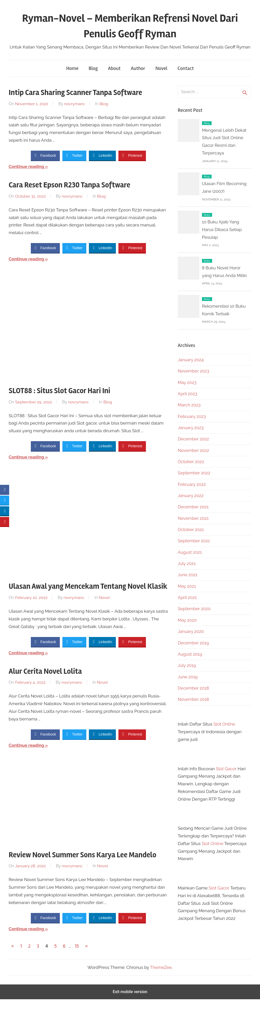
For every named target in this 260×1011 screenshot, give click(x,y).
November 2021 (193, 518)
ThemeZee (161, 978)
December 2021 (193, 506)
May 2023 (187, 382)
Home (72, 68)
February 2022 (192, 484)
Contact (185, 68)
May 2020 (187, 620)
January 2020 (191, 631)
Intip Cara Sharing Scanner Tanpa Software (81, 92)
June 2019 (188, 676)
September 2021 (194, 540)
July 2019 (187, 665)
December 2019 (193, 642)
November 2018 (193, 699)
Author (138, 68)
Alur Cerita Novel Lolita (48, 683)
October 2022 (191, 461)
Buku (207, 214)
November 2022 (194, 450)
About (114, 68)
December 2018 (193, 688)
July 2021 (187, 563)
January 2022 (191, 495)
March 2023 (189, 404)
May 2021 (187, 586)
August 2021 (190, 552)
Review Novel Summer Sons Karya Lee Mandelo (89, 866)
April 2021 (187, 597)
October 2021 (191, 529)
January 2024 (191, 359)
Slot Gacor (226, 768)
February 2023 (192, 416)
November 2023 (194, 371)
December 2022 (193, 438)
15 (77, 957)
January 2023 (191, 427)
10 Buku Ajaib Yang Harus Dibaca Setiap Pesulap (222, 229)
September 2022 (194, 472)
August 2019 (190, 654)
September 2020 (194, 608)
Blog (93, 68)
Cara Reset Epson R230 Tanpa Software (75, 185)
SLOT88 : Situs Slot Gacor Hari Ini (64, 390)
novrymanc (75, 103)
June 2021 (188, 574)
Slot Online (224, 724)
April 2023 (187, 393)
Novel (161, 68)
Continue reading (27, 166)
